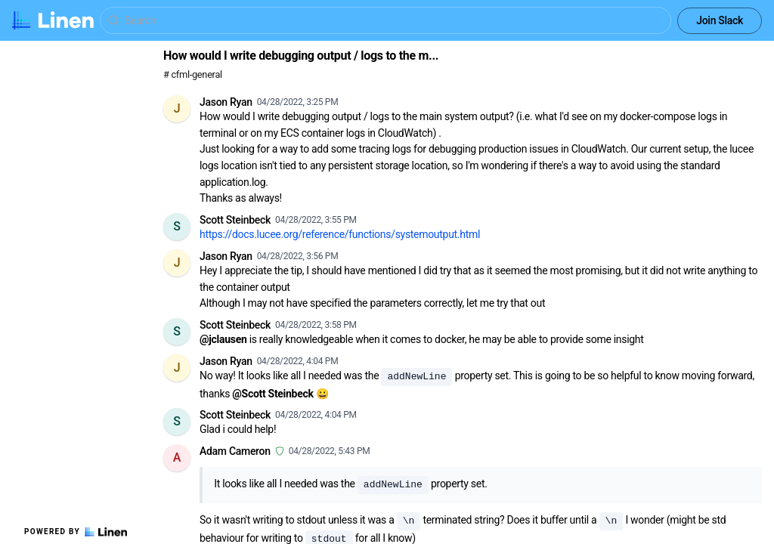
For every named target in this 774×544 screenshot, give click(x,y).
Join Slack (719, 20)
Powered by (75, 531)
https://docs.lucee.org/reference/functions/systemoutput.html (340, 234)
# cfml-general (192, 74)
